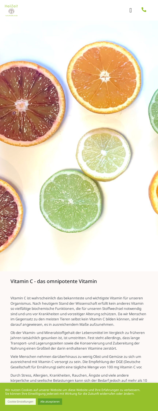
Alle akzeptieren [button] (50, 401)
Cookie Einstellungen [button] (20, 401)
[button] (130, 10)
